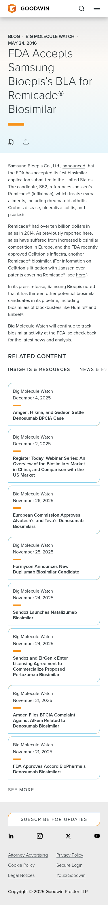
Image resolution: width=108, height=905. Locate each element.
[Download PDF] (11, 142)
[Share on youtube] (97, 836)
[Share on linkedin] (11, 836)
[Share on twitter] (68, 836)
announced (73, 165)
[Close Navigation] (97, 8)
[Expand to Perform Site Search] (81, 8)
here (80, 275)
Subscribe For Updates (54, 819)
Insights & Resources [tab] (39, 370)
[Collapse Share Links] (26, 142)
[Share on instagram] (40, 836)
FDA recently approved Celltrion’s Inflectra (53, 250)
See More (21, 789)
